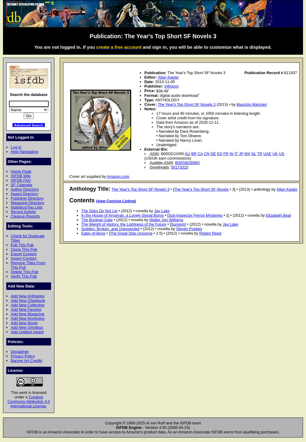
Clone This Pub (24, 249)
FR (225, 154)
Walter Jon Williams (166, 220)
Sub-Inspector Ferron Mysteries (195, 215)
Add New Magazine (27, 314)
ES (219, 154)
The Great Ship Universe (131, 233)
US (281, 154)
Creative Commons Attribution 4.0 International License (28, 401)
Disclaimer (20, 351)
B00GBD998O (187, 162)
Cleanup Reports (25, 216)
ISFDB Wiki (20, 176)
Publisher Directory (27, 198)
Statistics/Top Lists (27, 207)
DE (213, 154)
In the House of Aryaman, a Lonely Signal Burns (122, 215)
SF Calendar (22, 185)
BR (194, 154)
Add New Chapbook (28, 300)
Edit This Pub (22, 245)
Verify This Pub (24, 276)
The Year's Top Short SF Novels (201, 189)
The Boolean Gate (97, 220)
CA (200, 154)
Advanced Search (28, 125)
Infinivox (171, 86)
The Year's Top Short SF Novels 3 (187, 104)
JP (241, 154)
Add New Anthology (28, 296)
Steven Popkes (189, 229)
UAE (267, 154)
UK (275, 154)
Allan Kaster (168, 77)
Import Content (23, 258)
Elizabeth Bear (278, 215)
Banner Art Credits (26, 360)
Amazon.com (118, 176)
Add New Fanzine (26, 309)
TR (259, 154)
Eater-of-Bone (93, 233)
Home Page (21, 171)
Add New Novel (24, 323)
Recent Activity (23, 211)
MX (247, 154)
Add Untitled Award (27, 332)
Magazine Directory (27, 203)
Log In (16, 147)
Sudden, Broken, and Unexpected (110, 229)
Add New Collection (28, 305)
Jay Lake (162, 211)
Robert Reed (210, 233)
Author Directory (25, 189)
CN (206, 154)
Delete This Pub (24, 272)
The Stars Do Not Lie (99, 211)
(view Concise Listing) (116, 201)
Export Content (23, 254)
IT (236, 154)
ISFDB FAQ (21, 180)
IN (231, 154)
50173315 (179, 167)
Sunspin (178, 224)
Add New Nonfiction (28, 318)
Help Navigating (24, 151)
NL (253, 154)
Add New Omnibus (27, 327)
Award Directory (24, 194)
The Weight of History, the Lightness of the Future (123, 224)
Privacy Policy (23, 356)
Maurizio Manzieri (251, 104)
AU (187, 154)
